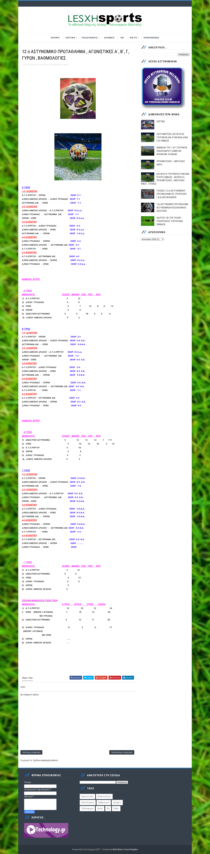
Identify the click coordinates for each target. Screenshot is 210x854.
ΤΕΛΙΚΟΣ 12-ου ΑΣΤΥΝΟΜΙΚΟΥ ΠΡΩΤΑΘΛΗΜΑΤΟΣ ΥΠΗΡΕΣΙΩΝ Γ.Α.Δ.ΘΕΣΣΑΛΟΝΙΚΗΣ (171, 194)
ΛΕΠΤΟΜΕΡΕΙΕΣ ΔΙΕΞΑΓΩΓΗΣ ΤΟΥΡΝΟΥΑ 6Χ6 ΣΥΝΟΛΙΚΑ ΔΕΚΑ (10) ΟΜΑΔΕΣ (172, 137)
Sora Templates (131, 849)
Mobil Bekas (118, 849)
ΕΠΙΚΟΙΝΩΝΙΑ (151, 37)
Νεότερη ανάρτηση (31, 752)
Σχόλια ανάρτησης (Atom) (45, 760)
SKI (122, 37)
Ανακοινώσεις (104, 796)
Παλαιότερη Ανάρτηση (121, 752)
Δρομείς (117, 802)
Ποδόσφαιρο (87, 808)
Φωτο (100, 808)
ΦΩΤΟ (133, 37)
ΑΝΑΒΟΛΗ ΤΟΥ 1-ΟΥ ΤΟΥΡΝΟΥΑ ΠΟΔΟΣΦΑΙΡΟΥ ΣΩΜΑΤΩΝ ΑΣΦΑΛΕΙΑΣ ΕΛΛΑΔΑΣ (171, 151)
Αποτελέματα (44, 64)
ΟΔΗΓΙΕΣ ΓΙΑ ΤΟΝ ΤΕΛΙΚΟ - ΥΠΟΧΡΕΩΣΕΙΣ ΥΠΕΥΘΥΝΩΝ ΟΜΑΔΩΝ (169, 221)
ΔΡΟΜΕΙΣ (109, 37)
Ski (108, 808)
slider (66, 64)
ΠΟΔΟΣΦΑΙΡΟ (90, 37)
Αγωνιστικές (31, 64)
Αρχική (55, 37)
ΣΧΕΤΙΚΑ (70, 37)
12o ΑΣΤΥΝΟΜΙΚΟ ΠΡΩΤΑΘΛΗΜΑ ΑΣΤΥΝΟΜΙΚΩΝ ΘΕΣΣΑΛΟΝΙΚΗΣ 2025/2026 (172, 207)
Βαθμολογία (57, 64)
